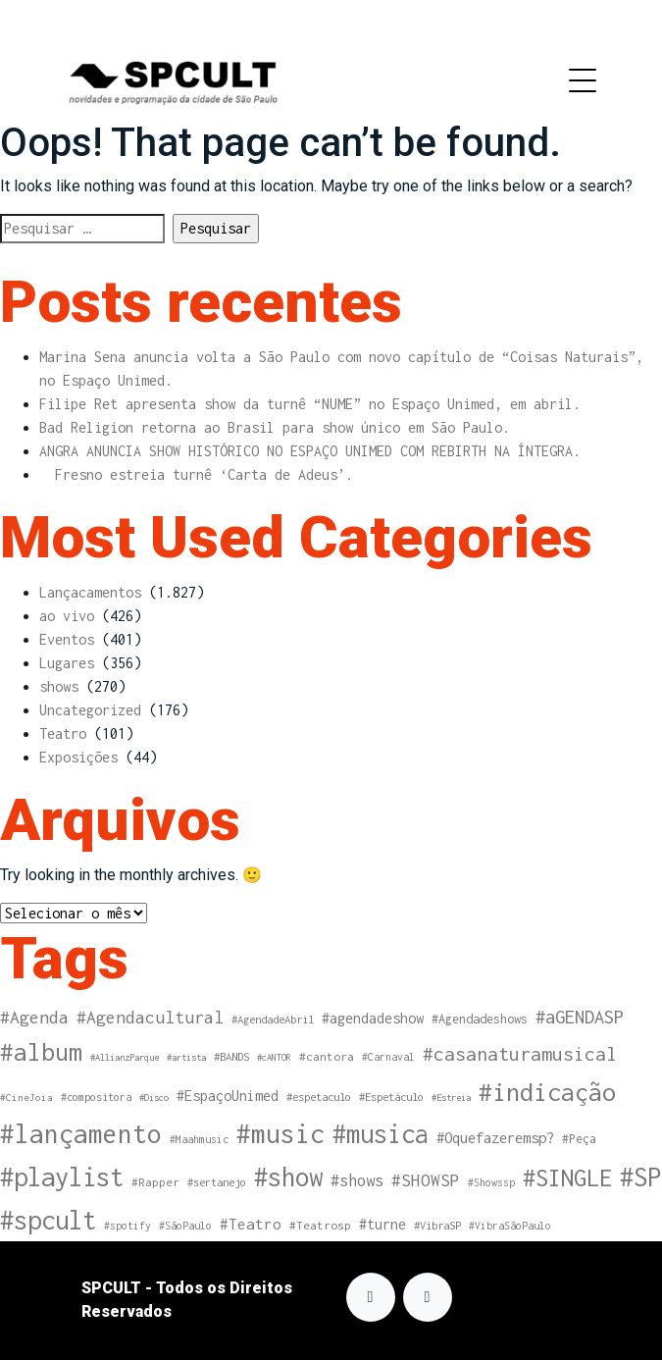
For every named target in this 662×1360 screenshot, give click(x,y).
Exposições (78, 757)
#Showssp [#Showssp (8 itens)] (491, 1182)
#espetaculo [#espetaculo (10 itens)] (318, 1096)
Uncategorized (90, 710)
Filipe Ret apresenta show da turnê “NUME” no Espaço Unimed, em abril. (310, 403)
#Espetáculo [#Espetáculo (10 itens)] (391, 1096)
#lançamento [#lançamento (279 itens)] (81, 1134)
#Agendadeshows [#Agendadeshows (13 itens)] (480, 1019)
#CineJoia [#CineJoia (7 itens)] (26, 1097)
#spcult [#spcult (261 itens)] (48, 1219)
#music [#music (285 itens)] (280, 1134)
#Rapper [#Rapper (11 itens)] (155, 1182)
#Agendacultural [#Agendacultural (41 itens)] (150, 1017)
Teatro (62, 733)
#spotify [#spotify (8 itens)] (127, 1225)
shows (58, 686)
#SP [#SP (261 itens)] (640, 1176)
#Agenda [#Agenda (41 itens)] (34, 1017)
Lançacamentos (90, 592)
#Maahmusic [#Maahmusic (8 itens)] (199, 1139)
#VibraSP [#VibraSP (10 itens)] (437, 1225)
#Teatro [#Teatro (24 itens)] (250, 1223)
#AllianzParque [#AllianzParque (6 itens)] (124, 1057)
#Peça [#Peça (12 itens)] (579, 1138)
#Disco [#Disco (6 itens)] (154, 1097)
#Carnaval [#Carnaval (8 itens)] (388, 1057)
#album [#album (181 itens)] (41, 1052)
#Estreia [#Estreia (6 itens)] (451, 1097)
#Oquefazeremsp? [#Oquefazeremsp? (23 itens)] (495, 1137)
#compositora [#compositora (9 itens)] (96, 1096)
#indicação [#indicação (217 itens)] (547, 1091)
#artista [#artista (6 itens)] (186, 1057)
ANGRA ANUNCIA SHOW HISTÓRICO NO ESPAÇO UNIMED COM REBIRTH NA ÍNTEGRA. (310, 451)
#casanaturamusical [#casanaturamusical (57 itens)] (520, 1054)
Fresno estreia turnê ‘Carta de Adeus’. (196, 474)
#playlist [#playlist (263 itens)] (62, 1176)
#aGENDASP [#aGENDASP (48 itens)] (579, 1016)
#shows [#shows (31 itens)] (357, 1180)
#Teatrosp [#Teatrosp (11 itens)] (320, 1225)
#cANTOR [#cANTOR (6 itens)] (274, 1057)
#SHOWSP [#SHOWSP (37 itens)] (425, 1180)
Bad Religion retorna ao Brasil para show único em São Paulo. (274, 427)
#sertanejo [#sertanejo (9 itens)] (216, 1182)
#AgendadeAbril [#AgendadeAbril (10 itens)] (272, 1019)
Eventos (66, 639)
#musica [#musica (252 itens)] (380, 1133)
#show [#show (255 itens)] (288, 1176)
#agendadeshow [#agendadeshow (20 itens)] (373, 1018)
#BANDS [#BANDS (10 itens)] (231, 1056)
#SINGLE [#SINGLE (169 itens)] (567, 1177)
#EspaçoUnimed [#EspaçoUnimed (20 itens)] (228, 1095)
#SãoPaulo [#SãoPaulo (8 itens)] (185, 1225)
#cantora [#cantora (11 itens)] (326, 1057)
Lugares (66, 662)
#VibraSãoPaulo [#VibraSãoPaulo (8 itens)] (510, 1225)
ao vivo (66, 615)
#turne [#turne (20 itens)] (382, 1224)
